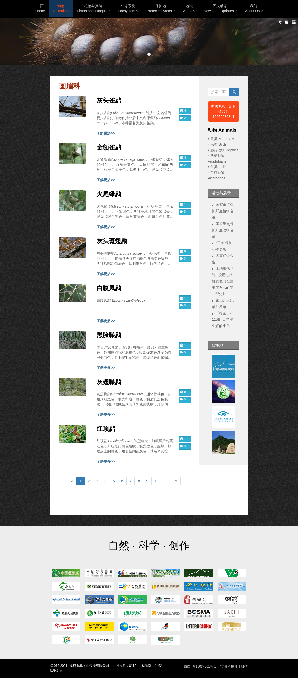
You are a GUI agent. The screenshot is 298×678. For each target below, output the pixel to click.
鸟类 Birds (218, 144)
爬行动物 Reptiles (224, 150)
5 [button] (183, 211)
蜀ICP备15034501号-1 (200, 666)
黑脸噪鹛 (109, 335)
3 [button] (183, 258)
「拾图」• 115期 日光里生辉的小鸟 (222, 319)
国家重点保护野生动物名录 (223, 230)
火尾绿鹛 (109, 194)
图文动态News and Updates (220, 8)
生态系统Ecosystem (128, 8)
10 (157, 481)
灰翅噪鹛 (109, 382)
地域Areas (189, 8)
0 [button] (183, 118)
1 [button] (183, 298)
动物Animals (61, 8)
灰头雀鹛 (109, 100)
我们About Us (254, 8)
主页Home (40, 8)
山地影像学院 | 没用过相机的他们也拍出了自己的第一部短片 (223, 281)
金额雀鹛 (109, 147)
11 (167, 481)
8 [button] (183, 251)
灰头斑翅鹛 (112, 241)
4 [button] (183, 111)
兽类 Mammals (222, 139)
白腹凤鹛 (109, 288)
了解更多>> (106, 133)
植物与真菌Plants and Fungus (93, 8)
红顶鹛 (106, 428)
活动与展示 (221, 193)
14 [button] (184, 204)
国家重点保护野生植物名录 (223, 211)
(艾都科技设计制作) (234, 666)
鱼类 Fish (217, 167)
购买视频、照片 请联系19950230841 (223, 111)
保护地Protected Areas (160, 8)
